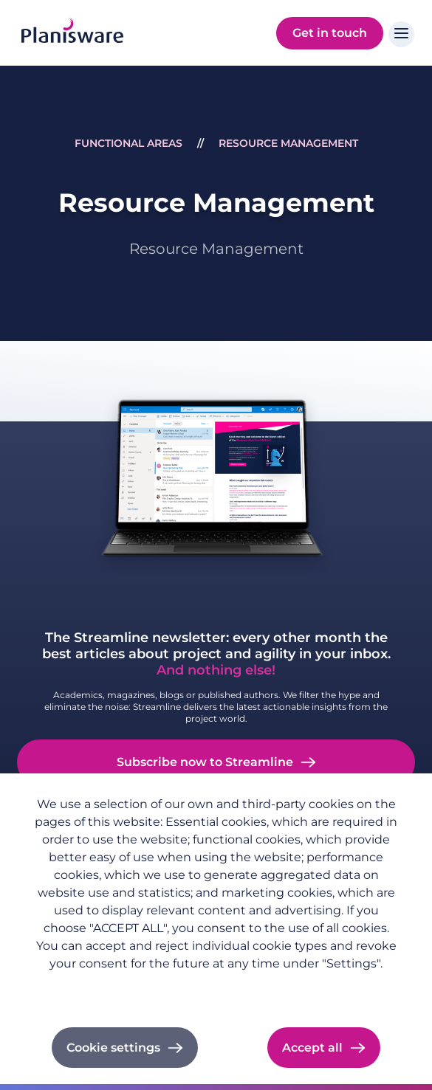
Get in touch (329, 33)
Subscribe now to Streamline (205, 762)
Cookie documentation (233, 987)
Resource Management (288, 143)
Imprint (139, 987)
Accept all (312, 1048)
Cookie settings (113, 1048)
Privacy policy (68, 987)
